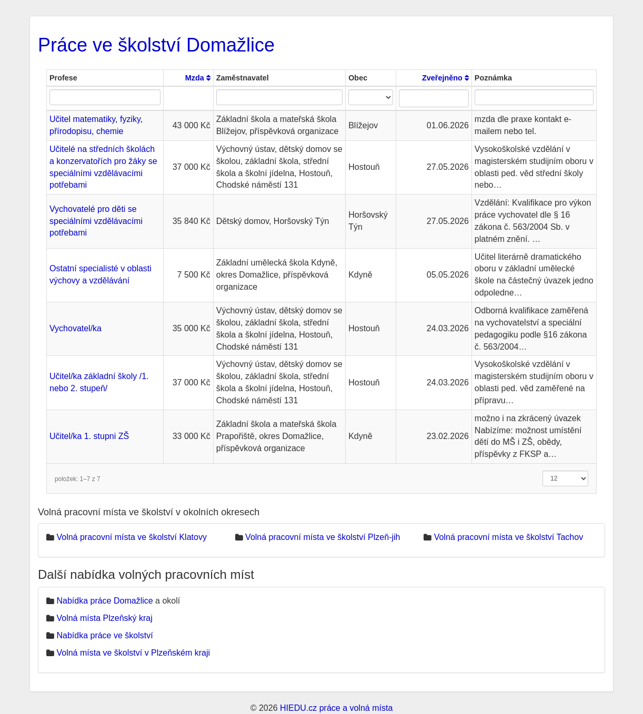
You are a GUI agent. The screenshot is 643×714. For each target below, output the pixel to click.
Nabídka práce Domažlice (104, 600)
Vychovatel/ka (75, 328)
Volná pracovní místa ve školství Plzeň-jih (322, 537)
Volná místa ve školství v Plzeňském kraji (133, 652)
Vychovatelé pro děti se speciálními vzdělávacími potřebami (96, 221)
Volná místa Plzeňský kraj (104, 618)
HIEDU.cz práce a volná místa (336, 707)
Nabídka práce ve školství (104, 635)
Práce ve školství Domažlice (156, 45)
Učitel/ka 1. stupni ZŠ (89, 436)
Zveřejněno (445, 78)
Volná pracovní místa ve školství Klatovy (131, 537)
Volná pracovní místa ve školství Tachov (508, 537)
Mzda (197, 78)
